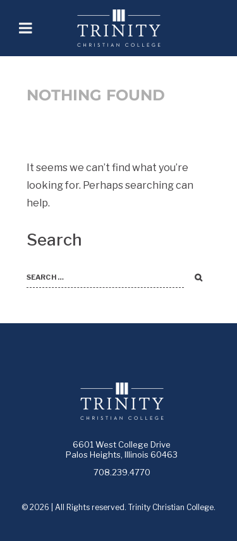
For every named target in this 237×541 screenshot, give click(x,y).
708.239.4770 (122, 472)
